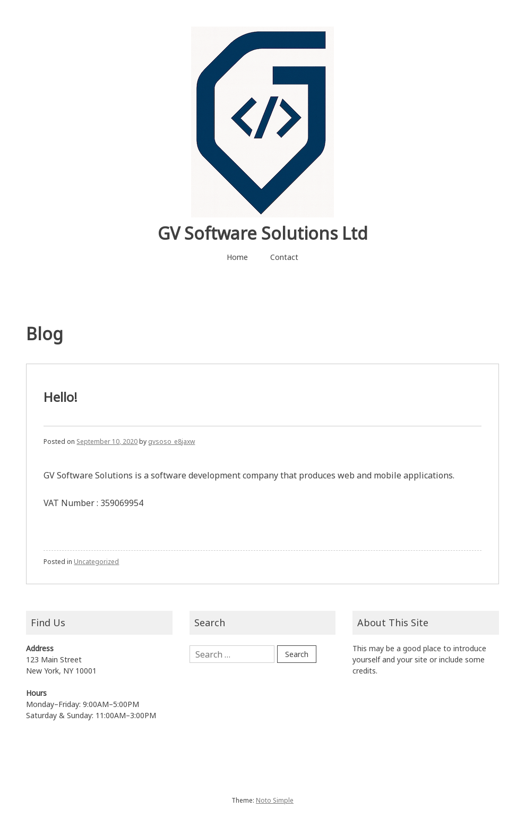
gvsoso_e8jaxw (171, 441)
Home (237, 257)
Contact (284, 257)
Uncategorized (96, 561)
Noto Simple (275, 800)
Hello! (61, 397)
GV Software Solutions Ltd (263, 233)
